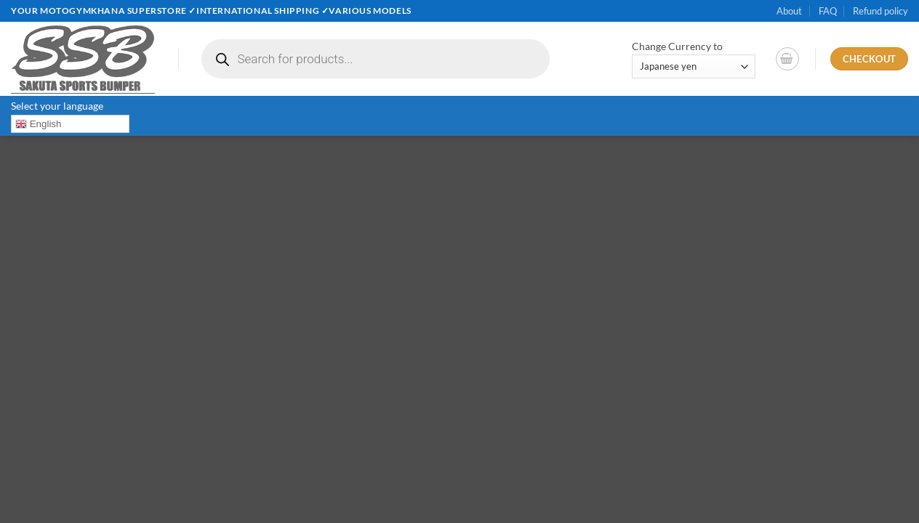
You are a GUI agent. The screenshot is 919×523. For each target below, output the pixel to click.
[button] (787, 58)
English (38, 124)
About (789, 11)
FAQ (828, 11)
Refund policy (880, 11)
